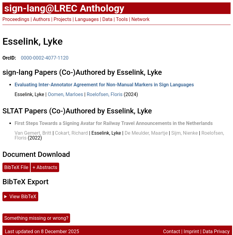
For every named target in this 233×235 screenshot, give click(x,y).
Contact (171, 231)
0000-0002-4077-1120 (45, 58)
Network (140, 19)
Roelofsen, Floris (105, 94)
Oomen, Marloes (65, 94)
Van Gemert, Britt (33, 133)
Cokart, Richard (71, 133)
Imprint (191, 231)
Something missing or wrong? (36, 218)
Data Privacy (216, 231)
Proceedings (15, 19)
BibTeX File (16, 167)
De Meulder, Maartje (146, 133)
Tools (122, 19)
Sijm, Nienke (184, 133)
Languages (87, 19)
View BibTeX (22, 196)
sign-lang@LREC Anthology (64, 8)
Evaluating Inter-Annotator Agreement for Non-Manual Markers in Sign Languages (104, 85)
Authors (41, 19)
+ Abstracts (44, 167)
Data (107, 19)
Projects (63, 19)
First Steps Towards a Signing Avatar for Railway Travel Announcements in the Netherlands (114, 123)
